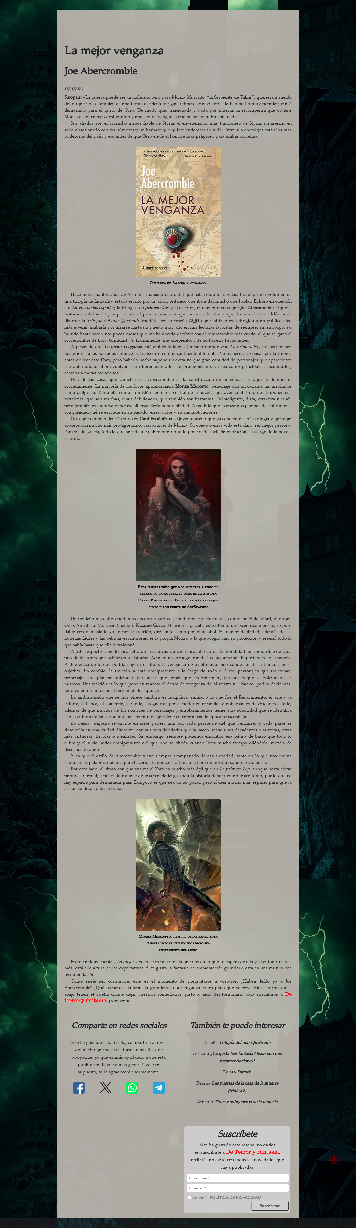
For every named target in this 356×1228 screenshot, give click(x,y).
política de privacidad (235, 1197)
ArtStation (197, 606)
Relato (237, 1072)
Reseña (237, 1042)
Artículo (237, 1101)
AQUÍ (194, 320)
